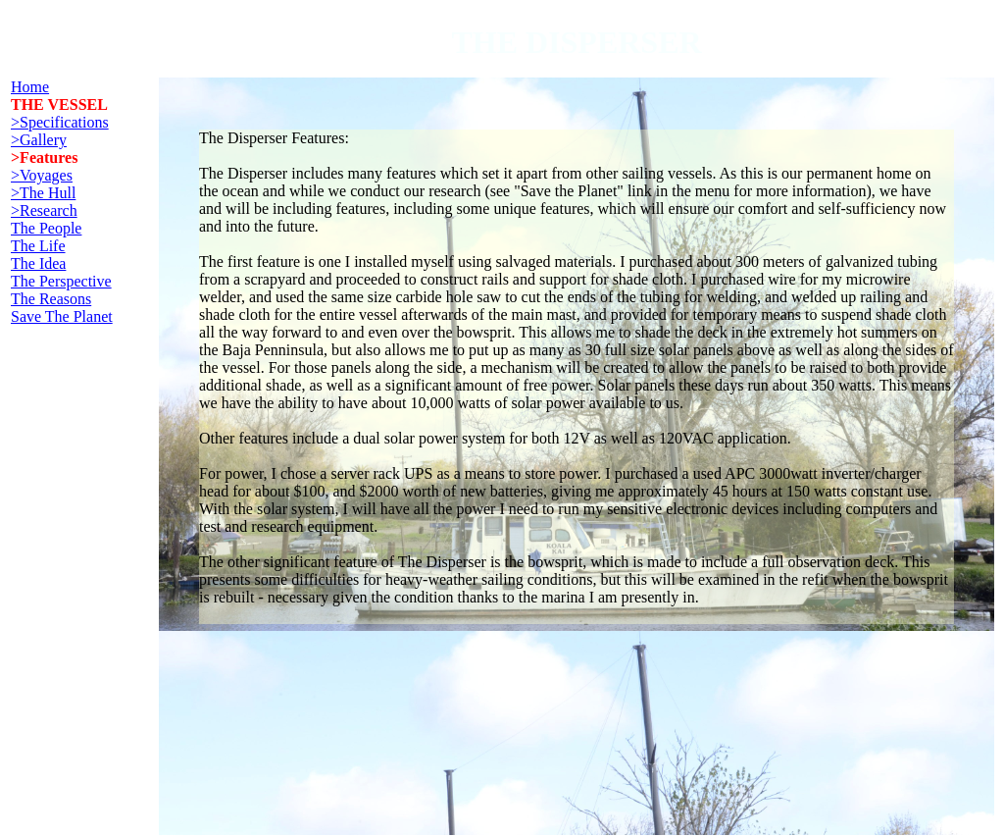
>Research (44, 210)
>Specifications (60, 122)
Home (30, 86)
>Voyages (42, 175)
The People (46, 228)
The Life (38, 245)
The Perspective (61, 281)
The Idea (38, 263)
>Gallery (39, 139)
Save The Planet (62, 316)
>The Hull (43, 192)
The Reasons (51, 298)
